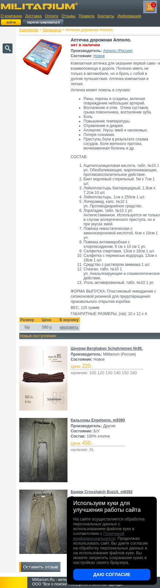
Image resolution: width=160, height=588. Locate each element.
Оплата (51, 16)
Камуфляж (28, 30)
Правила (86, 16)
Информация (129, 16)
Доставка (33, 16)
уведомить (68, 327)
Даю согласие (111, 574)
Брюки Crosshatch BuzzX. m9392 (101, 492)
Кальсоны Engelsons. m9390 (98, 420)
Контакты (106, 16)
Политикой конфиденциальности (98, 536)
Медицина (52, 30)
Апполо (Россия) (118, 51)
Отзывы (68, 16)
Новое (99, 56)
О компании (11, 16)
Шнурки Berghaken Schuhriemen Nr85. (107, 348)
